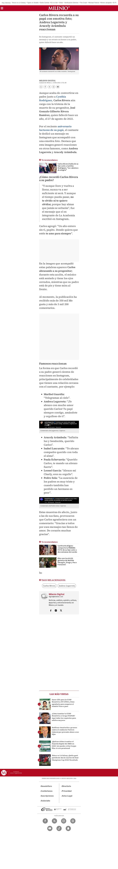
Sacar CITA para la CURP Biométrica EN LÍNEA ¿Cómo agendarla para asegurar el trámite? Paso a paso (63, 702)
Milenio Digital (47, 80)
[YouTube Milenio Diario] (49, 828)
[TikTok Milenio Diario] (59, 828)
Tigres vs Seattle (33, 2)
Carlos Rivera (49, 585)
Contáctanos (47, 791)
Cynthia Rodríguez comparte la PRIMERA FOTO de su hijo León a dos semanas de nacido (67, 549)
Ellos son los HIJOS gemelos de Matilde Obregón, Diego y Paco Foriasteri (67, 561)
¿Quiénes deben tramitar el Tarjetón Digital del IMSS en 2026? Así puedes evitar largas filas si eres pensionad (64, 744)
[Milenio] (59, 8)
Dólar (61, 2)
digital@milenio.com (56, 597)
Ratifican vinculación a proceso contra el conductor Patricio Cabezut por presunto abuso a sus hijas (65, 730)
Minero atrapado (106, 2)
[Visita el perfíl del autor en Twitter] (61, 611)
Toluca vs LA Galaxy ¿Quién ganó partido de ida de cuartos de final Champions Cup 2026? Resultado (65, 757)
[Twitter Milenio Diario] (54, 821)
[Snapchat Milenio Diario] (68, 828)
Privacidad (67, 791)
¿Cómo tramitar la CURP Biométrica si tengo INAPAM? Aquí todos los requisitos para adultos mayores (64, 716)
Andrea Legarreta (67, 585)
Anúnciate (45, 801)
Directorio (66, 786)
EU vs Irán (54, 2)
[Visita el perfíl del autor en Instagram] (56, 611)
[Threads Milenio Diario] (72, 821)
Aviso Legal (67, 796)
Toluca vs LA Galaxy (19, 2)
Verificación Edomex (71, 2)
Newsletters (46, 786)
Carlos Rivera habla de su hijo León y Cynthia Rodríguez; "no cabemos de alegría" (68, 167)
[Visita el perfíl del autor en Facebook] (51, 611)
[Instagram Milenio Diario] (63, 821)
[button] (2, 9)
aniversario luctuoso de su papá (55, 128)
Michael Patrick (93, 2)
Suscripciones (47, 796)
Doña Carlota (44, 2)
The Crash (83, 2)
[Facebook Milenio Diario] (45, 821)
